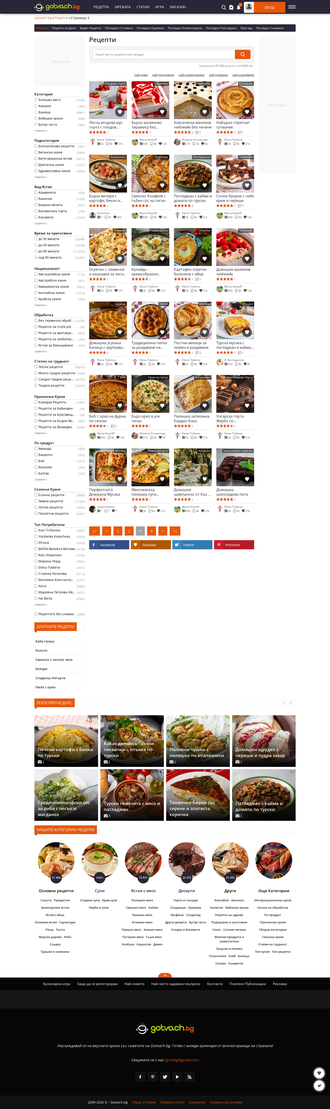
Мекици (204, 304)
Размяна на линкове (226, 1102)
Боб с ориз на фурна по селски (107, 418)
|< (94, 531)
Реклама (280, 983)
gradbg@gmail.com (182, 1059)
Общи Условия (144, 1102)
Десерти (187, 890)
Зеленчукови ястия (55, 907)
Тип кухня (262, 952)
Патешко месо (133, 937)
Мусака (247, 304)
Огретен (120, 230)
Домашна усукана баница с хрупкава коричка (105, 345)
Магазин (178, 7)
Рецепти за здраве (229, 915)
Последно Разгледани (221, 28)
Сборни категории (273, 929)
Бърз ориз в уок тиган (146, 418)
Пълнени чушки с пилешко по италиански (197, 752)
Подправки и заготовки (229, 922)
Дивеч (158, 944)
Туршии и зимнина (55, 952)
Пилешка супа (158, 451)
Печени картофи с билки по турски (65, 752)
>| (175, 531)
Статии (143, 7)
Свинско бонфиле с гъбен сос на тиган (149, 198)
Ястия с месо (143, 890)
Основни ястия (46, 922)
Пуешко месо (131, 929)
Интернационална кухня (272, 900)
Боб (123, 377)
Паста (60, 929)
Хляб (232, 956)
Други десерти (176, 922)
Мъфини (177, 915)
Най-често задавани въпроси (175, 983)
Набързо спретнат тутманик (233, 124)
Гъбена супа (159, 230)
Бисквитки (197, 1102)
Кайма (153, 907)
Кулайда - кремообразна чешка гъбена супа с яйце (150, 271)
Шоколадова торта (239, 377)
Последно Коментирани (185, 28)
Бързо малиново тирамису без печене (147, 124)
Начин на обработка (272, 907)
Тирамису (161, 84)
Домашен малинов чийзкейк (233, 271)
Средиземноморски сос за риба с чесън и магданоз (64, 808)
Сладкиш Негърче (51, 678)
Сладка (55, 944)
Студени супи (90, 900)
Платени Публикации (248, 983)
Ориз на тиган (158, 377)
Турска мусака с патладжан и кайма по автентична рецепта (233, 345)
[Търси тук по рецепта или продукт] (164, 54)
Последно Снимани (269, 28)
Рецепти (101, 7)
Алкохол (204, 451)
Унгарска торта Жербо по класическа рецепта (234, 418)
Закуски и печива (229, 949)
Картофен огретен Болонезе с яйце (190, 271)
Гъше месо (154, 937)
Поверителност (172, 1102)
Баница (120, 304)
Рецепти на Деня (64, 28)
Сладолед (193, 915)
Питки (163, 304)
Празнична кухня (273, 922)
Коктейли (221, 900)
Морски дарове (50, 937)
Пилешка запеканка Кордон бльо (191, 418)
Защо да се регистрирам (97, 983)
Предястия (62, 900)
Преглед (246, 28)
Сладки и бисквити (185, 929)
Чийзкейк (203, 84)
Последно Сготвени (119, 28)
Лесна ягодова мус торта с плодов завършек (106, 124)
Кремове (194, 907)
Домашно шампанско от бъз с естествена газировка (192, 492)
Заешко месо (153, 929)
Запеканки (118, 157)
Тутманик (246, 84)
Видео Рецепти (90, 28)
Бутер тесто (197, 922)
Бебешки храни (237, 907)
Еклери (41, 669)
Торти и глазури (185, 900)
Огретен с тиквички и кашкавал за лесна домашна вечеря (107, 271)
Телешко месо (142, 915)
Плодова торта (115, 84)
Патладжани (201, 157)
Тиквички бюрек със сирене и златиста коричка (192, 808)
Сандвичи (235, 963)
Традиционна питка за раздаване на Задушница (149, 345)
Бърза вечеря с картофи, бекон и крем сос (104, 198)
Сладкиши (178, 907)
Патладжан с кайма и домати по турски (193, 198)
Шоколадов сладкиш (238, 451)
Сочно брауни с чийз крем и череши (235, 198)
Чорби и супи (99, 907)
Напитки (216, 907)
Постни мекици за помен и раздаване (191, 345)
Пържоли (161, 157)
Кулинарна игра (56, 983)
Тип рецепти (281, 952)
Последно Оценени (150, 28)
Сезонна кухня (272, 937)
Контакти (215, 983)
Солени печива (234, 929)
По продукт (272, 915)
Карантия (144, 944)
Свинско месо (136, 907)
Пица (49, 929)
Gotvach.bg (43, 18)
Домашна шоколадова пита (232, 492)
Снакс (216, 929)
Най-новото (134, 983)
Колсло (41, 650)
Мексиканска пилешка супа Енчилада (144, 492)
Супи (100, 890)
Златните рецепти (55, 626)
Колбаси (128, 944)
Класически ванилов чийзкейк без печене (193, 124)
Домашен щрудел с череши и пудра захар (260, 752)
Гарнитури (67, 922)
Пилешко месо (142, 900)
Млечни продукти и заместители (229, 939)
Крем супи (109, 900)
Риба (68, 937)
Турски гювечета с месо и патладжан (132, 806)
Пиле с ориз (45, 687)
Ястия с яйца (55, 915)
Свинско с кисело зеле (54, 659)
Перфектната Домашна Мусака (104, 492)
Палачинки (217, 956)
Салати (46, 900)
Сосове (220, 963)
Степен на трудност (272, 944)
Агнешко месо (142, 922)
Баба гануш (45, 641)
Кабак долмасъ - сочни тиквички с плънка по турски (129, 749)
